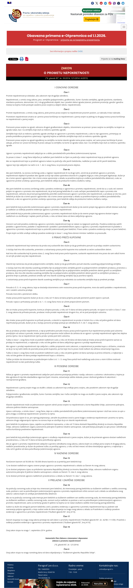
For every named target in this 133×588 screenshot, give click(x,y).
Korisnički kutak (13, 579)
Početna (10, 565)
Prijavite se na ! (113, 59)
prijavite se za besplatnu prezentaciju (80, 39)
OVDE (80, 51)
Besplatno (11, 570)
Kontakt (10, 582)
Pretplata (11, 573)
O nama (10, 568)
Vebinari (11, 576)
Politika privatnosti (106, 578)
